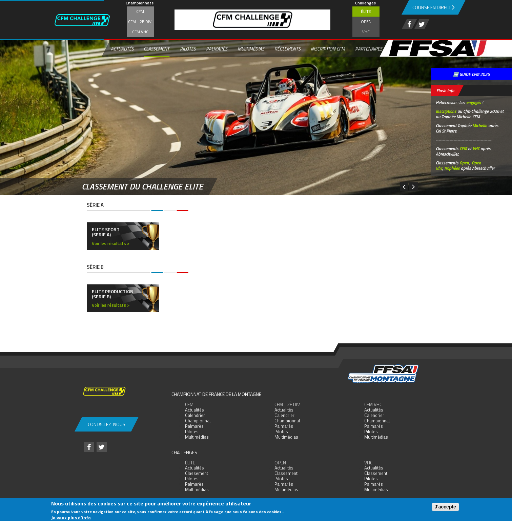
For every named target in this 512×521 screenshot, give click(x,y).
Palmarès (216, 48)
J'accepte (445, 506)
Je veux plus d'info (71, 517)
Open (366, 21)
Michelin (479, 125)
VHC (366, 31)
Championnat (198, 420)
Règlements (287, 48)
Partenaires (368, 48)
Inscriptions (446, 111)
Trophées (452, 168)
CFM (140, 11)
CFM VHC (140, 31)
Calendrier (195, 415)
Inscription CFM (327, 48)
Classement (156, 48)
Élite (366, 11)
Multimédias (250, 48)
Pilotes (188, 48)
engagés (473, 102)
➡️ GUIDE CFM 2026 (471, 74)
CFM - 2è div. (140, 21)
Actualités (122, 48)
